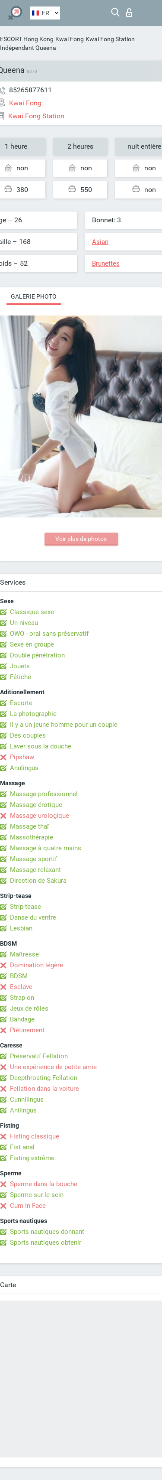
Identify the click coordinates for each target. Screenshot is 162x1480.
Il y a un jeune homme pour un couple (64, 725)
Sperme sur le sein (37, 1195)
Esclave (21, 987)
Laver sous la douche (40, 746)
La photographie (33, 714)
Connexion (129, 12)
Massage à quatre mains (45, 848)
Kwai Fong (69, 39)
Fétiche (20, 677)
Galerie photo (34, 296)
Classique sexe (32, 612)
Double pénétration (37, 655)
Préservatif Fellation (39, 1056)
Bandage (22, 1019)
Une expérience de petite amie (53, 1067)
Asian (100, 242)
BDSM (19, 976)
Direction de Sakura (38, 881)
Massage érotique (36, 805)
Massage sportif (33, 859)
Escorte (21, 703)
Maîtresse (24, 954)
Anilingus (23, 1110)
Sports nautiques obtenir (45, 1242)
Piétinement (27, 1030)
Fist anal (22, 1147)
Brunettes (106, 263)
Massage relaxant (35, 870)
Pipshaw (22, 757)
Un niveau (24, 623)
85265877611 (30, 90)
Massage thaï (29, 826)
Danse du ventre (33, 917)
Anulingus (24, 768)
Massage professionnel (44, 794)
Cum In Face (28, 1206)
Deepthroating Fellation (43, 1078)
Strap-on (22, 998)
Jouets (20, 666)
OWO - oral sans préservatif (49, 634)
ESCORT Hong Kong (27, 39)
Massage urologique (39, 816)
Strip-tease (25, 907)
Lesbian (21, 928)
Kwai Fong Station (110, 39)
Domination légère (36, 965)
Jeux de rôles (29, 1008)
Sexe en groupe (32, 644)
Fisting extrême (32, 1158)
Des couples (28, 735)
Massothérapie (31, 837)
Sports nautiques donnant (47, 1232)
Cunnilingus (27, 1099)
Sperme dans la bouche (43, 1184)
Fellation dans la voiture (44, 1089)
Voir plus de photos (81, 538)
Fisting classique (34, 1136)
